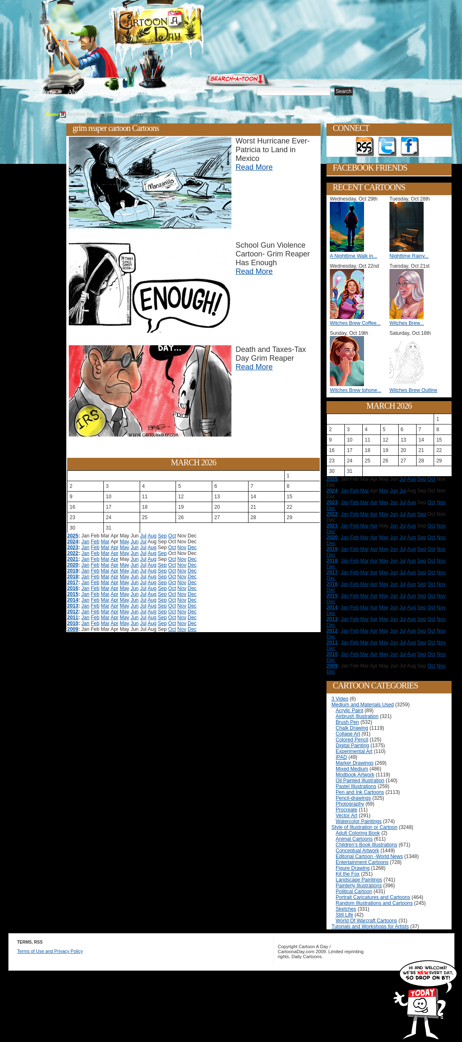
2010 (72, 623)
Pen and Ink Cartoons (360, 792)
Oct (172, 536)
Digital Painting (352, 745)
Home (48, 92)
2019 (72, 571)
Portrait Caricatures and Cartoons (373, 897)
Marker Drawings (355, 763)
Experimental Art (354, 751)
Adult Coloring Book (358, 833)
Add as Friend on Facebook (410, 147)
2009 (72, 629)
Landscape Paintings (359, 880)
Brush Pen (347, 722)
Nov (181, 547)
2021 (72, 559)
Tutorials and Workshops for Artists (370, 926)
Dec (192, 547)
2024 (72, 542)
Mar (105, 542)
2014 (72, 600)
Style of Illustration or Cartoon (364, 827)
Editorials (106, 92)
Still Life (344, 915)
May (124, 542)
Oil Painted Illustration (360, 780)
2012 (72, 612)
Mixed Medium (352, 769)
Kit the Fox (347, 874)
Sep (162, 536)
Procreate (346, 810)
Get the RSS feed (365, 147)
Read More (254, 167)
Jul (143, 536)
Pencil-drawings (353, 798)
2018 (72, 577)
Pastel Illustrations (356, 786)
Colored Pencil (352, 740)
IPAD (341, 757)
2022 (72, 553)
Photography (350, 804)
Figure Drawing (352, 868)
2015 (72, 594)
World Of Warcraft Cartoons (366, 921)
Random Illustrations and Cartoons (374, 903)
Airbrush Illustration (357, 716)
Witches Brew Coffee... (355, 323)
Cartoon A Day (178, 27)
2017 (72, 582)
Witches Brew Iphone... (355, 390)
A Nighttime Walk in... (353, 256)
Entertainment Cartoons (362, 862)
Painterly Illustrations (359, 886)
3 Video (339, 699)
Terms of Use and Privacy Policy (50, 951)
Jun (134, 542)
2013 (72, 606)
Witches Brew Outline (413, 390)
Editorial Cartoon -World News (369, 856)
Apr (114, 547)
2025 (72, 536)
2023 (72, 547)
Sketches (346, 909)
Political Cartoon (354, 891)
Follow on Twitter (387, 147)
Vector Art (346, 816)
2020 (72, 565)
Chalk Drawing (352, 728)
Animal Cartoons (354, 839)
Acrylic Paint (349, 710)
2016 (72, 588)
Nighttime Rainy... (409, 256)
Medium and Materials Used (362, 705)
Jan (85, 542)
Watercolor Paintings (359, 821)
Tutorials (141, 92)
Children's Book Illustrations (366, 845)
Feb (95, 542)
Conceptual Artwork (357, 851)
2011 (72, 617)
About (75, 92)
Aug (152, 536)
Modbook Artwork (355, 775)
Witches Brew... (406, 323)
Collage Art (348, 734)
